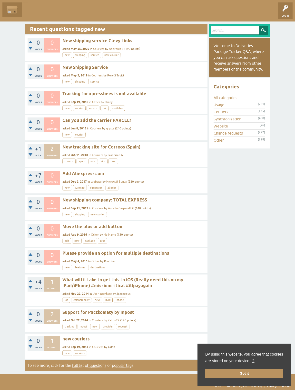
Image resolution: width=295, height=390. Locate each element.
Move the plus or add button (92, 226)
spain (82, 161)
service (94, 54)
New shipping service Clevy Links (97, 40)
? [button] (253, 361)
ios (66, 299)
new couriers (76, 338)
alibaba (112, 187)
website (80, 187)
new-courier (111, 54)
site (103, 161)
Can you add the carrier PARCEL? (96, 120)
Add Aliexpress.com (83, 173)
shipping (80, 54)
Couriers (98, 49)
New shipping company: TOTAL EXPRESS (104, 199)
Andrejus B (116, 49)
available (117, 108)
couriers (80, 353)
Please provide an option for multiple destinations (115, 253)
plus (102, 240)
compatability (81, 299)
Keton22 (113, 320)
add (67, 240)
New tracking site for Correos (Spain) (101, 146)
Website (96, 181)
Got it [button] (244, 373)
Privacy (272, 386)
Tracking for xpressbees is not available (104, 93)
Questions (32, 13)
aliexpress (96, 187)
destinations (97, 267)
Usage (219, 105)
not (105, 108)
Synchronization (227, 119)
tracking (69, 326)
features (80, 267)
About (286, 386)
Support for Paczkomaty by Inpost (98, 312)
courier (79, 108)
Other (96, 102)
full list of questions (89, 365)
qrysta (110, 128)
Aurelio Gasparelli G (121, 208)
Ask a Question (111, 13)
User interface (102, 293)
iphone (120, 299)
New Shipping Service (85, 67)
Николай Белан (116, 181)
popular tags (122, 365)
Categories (88, 13)
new (67, 54)
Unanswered (52, 13)
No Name (110, 234)
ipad (107, 299)
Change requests (228, 133)
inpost (83, 326)
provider (108, 326)
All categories (225, 97)
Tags (71, 13)
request (122, 326)
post (113, 161)
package (90, 240)
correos (69, 161)
